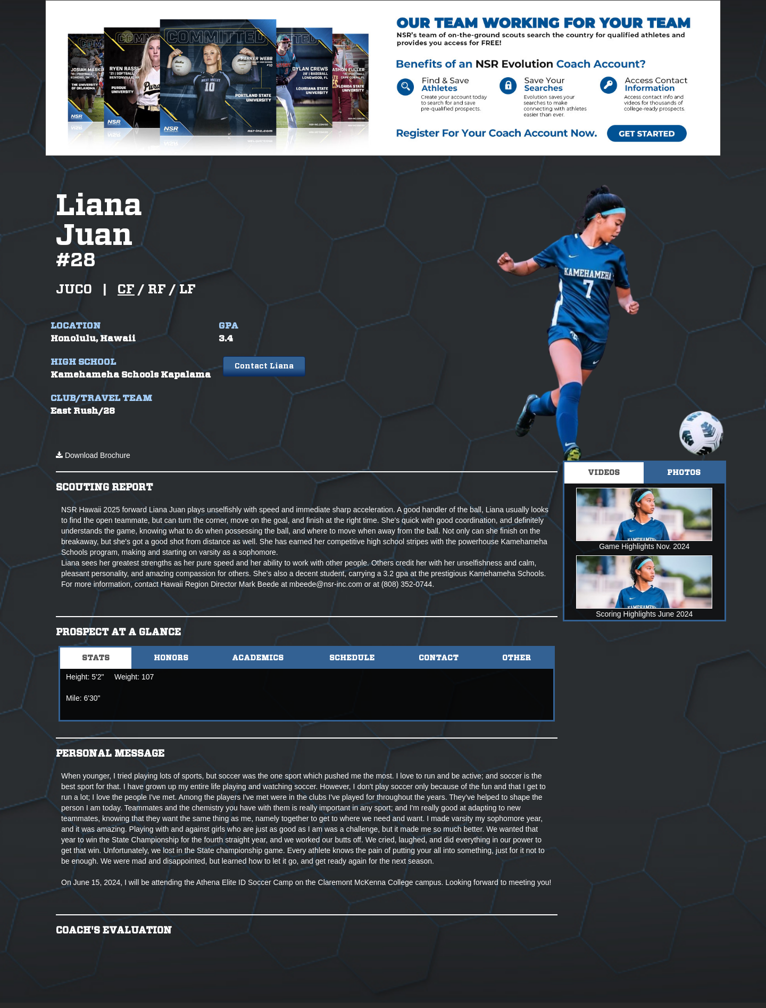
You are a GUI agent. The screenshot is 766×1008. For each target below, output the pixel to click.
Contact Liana (264, 366)
